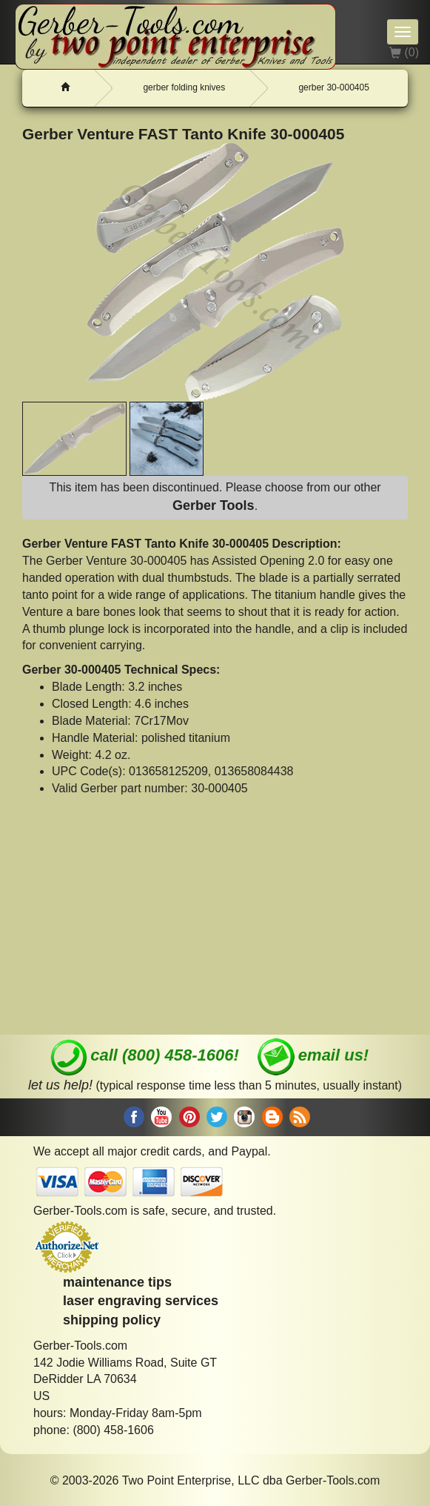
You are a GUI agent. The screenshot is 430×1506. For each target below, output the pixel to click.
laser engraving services (140, 1300)
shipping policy (112, 1320)
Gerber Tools (213, 505)
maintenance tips (117, 1282)
